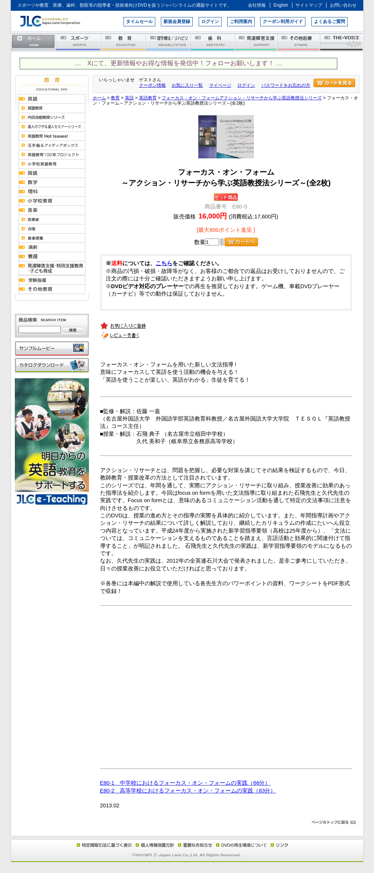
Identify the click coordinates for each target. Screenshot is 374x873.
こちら (164, 263)
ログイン (210, 21)
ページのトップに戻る (187, 822)
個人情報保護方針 (154, 845)
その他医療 (299, 42)
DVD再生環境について (242, 845)
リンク (278, 845)
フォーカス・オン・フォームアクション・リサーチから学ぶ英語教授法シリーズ (242, 98)
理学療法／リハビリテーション (168, 42)
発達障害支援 (256, 42)
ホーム (33, 42)
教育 (123, 42)
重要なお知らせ (193, 845)
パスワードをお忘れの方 (285, 85)
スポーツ (78, 42)
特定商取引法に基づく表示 (103, 845)
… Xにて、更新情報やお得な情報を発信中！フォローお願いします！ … (178, 63)
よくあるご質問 (329, 21)
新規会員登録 (176, 21)
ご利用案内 (241, 21)
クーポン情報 (152, 85)
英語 (129, 98)
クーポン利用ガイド (283, 21)
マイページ (220, 85)
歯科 (213, 42)
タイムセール (139, 21)
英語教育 (148, 98)
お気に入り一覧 (187, 85)
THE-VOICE (342, 42)
